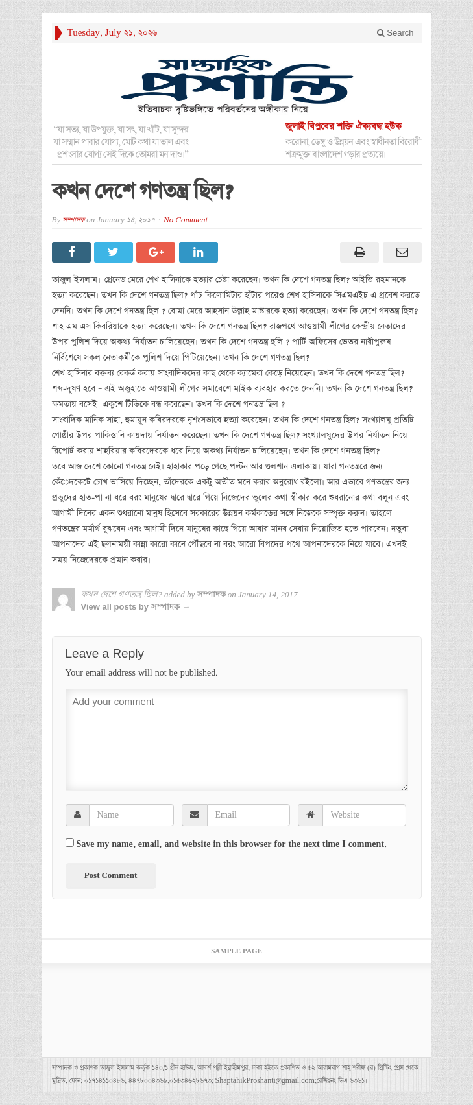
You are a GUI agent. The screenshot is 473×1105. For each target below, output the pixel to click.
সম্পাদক (73, 220)
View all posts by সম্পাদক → (136, 607)
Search (395, 33)
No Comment (186, 220)
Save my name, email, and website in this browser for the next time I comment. (232, 844)
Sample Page (236, 951)
